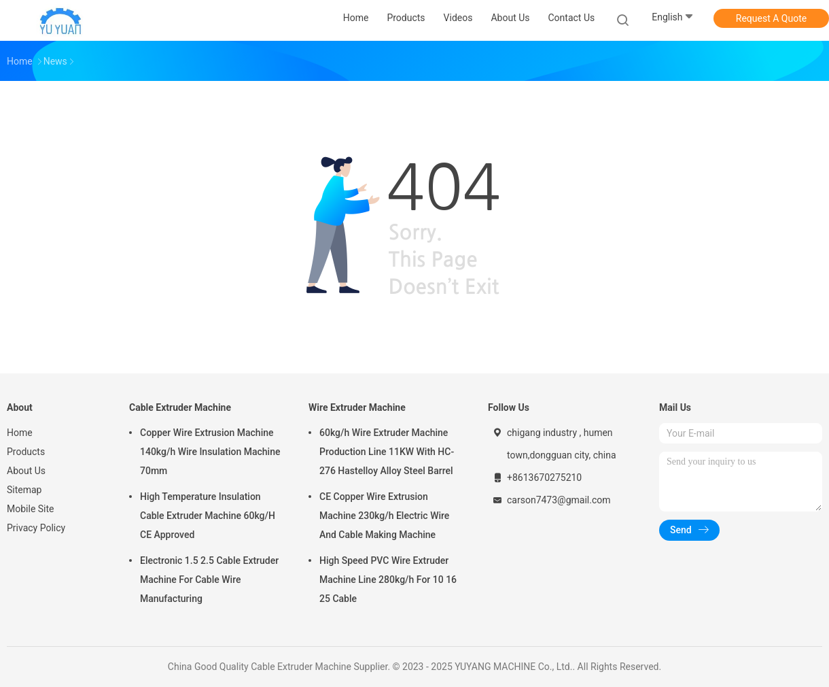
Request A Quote (771, 18)
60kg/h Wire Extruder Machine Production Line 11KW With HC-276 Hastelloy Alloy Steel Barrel (386, 451)
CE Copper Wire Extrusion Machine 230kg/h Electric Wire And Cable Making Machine (384, 515)
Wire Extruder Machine (357, 407)
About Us (26, 470)
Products (26, 451)
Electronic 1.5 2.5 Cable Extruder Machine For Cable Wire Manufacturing (209, 579)
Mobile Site (30, 508)
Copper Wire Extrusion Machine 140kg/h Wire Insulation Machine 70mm (210, 451)
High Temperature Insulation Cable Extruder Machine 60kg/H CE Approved (207, 515)
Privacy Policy (36, 527)
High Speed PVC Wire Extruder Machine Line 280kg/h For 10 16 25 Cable (388, 579)
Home (20, 432)
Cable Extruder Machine (180, 407)
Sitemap (24, 489)
